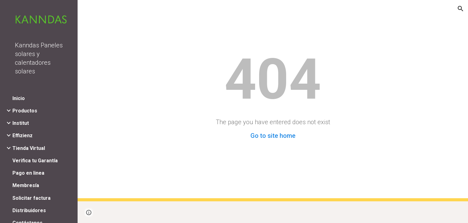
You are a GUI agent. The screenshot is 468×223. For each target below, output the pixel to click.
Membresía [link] (25, 185)
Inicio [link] (18, 98)
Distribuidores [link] (29, 210)
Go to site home (272, 135)
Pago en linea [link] (28, 173)
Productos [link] (24, 111)
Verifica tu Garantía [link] (35, 161)
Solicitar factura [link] (31, 198)
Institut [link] (20, 123)
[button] (460, 8)
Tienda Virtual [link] (28, 148)
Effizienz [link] (22, 135)
